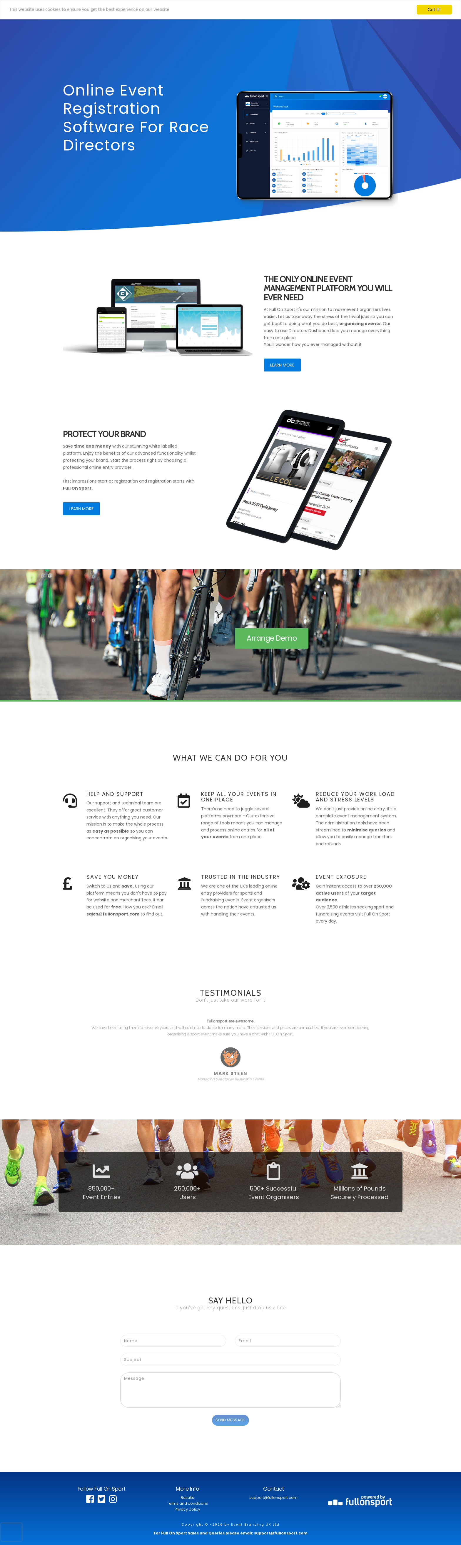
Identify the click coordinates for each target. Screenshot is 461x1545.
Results (187, 1497)
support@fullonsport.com (273, 1497)
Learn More (282, 365)
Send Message (230, 1420)
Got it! (434, 9)
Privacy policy (187, 1509)
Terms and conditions (187, 1503)
